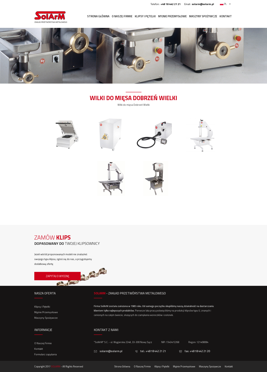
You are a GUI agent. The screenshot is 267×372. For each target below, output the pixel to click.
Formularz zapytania (45, 354)
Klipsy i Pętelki (145, 16)
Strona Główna (98, 16)
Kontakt (226, 16)
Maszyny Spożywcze (203, 16)
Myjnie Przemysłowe (172, 16)
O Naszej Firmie (122, 16)
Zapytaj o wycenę (57, 276)
